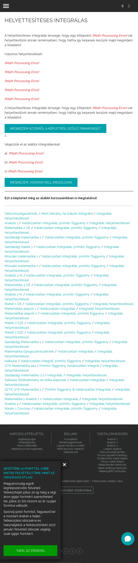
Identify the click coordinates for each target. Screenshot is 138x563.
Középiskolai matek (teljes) (112, 458)
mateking (69, 6)
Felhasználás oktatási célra (107, 481)
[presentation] (109, 35)
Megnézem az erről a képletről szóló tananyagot (55, 128)
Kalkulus (11, 361)
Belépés (131, 6)
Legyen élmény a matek (70, 445)
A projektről (70, 439)
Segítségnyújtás (27, 439)
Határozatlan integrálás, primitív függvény (54, 223)
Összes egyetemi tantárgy (112, 455)
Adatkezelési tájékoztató (75, 481)
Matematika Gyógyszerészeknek (29, 351)
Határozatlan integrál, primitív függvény (51, 361)
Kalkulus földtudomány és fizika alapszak (35, 380)
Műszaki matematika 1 (21, 256)
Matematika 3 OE (17, 285)
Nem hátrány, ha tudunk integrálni (67, 213)
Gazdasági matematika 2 (23, 237)
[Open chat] (127, 538)
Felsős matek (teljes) (112, 461)
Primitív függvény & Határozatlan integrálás (78, 389)
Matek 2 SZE (14, 323)
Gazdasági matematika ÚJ (24, 375)
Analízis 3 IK (13, 275)
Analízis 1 (11, 223)
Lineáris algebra (113, 448)
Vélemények (71, 452)
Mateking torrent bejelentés (27, 448)
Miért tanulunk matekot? (70, 448)
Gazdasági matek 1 (19, 247)
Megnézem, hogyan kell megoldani (41, 182)
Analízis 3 (112, 445)
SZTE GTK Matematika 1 (23, 389)
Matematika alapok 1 (20, 308)
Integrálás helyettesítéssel (109, 223)
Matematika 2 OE (17, 228)
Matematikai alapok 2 (21, 313)
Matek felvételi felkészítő (112, 464)
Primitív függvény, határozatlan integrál (69, 366)
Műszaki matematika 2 (21, 266)
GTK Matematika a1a (20, 366)
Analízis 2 (11, 404)
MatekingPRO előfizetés (112, 471)
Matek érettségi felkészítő (112, 468)
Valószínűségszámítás (21, 213)
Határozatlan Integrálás (75, 351)
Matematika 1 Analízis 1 (22, 399)
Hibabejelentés (27, 442)
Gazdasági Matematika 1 (23, 342)
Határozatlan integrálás (57, 308)
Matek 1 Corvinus (17, 408)
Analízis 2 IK (13, 294)
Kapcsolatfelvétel (27, 445)
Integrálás (54, 375)
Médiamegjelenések (70, 442)
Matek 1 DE (13, 304)
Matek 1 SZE (14, 332)
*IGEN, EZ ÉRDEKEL (35, 550)
